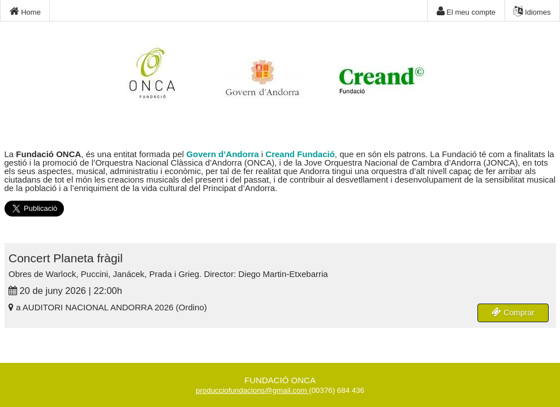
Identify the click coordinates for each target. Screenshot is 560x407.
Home (25, 11)
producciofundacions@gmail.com (251, 390)
